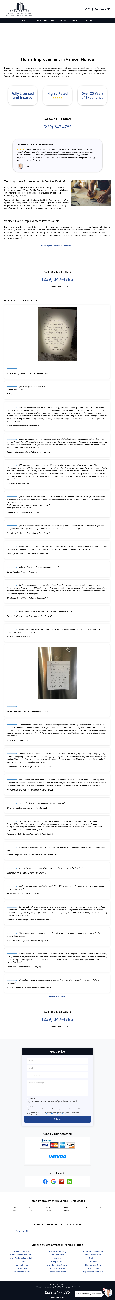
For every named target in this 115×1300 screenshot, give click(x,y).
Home (24, 20)
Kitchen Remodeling (57, 1227)
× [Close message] (101, 1292)
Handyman (57, 1233)
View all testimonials (57, 971)
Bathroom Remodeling (93, 1227)
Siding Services (57, 1237)
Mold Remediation (93, 1230)
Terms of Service (74, 1295)
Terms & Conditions (63, 1089)
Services (36, 21)
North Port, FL (22, 1206)
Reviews (63, 20)
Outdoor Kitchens (22, 1247)
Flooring (21, 1237)
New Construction (93, 1240)
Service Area (49, 20)
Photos (75, 20)
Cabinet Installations (57, 1243)
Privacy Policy (50, 1089)
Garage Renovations (57, 1247)
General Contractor (22, 1227)
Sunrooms (93, 1237)
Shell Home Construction (57, 1240)
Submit (57, 1094)
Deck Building (93, 1243)
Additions (93, 1233)
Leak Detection (57, 1230)
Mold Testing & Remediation (22, 1233)
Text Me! (32, 1074)
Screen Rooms (22, 1240)
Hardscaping (22, 1243)
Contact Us (88, 20)
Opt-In (31, 1082)
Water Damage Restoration (22, 1230)
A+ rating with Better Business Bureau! (57, 221)
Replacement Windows (93, 1247)
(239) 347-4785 (97, 9)
